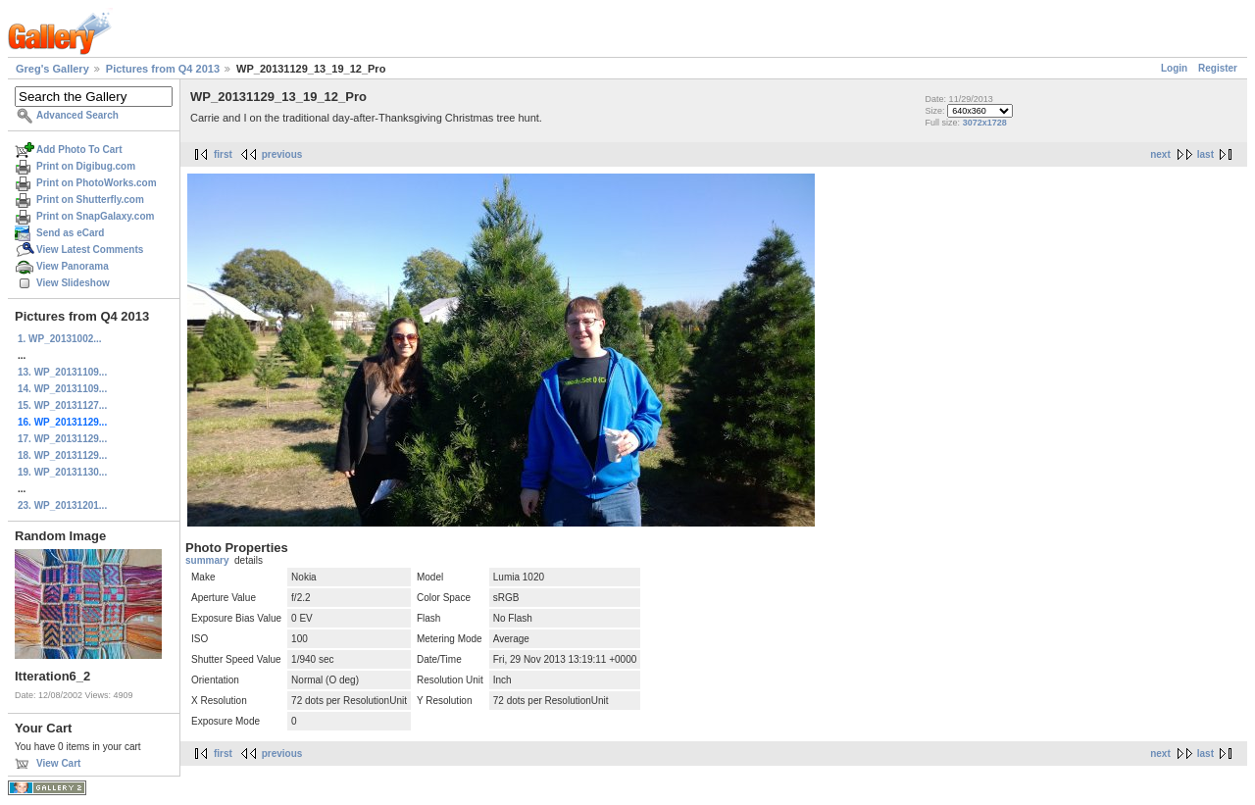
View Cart (58, 763)
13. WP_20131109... (62, 372)
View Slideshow (73, 282)
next (1160, 154)
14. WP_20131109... (62, 388)
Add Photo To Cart (79, 149)
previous (282, 154)
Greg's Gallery (52, 69)
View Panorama (72, 266)
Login (1174, 68)
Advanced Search (77, 115)
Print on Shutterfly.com (90, 199)
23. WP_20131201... (62, 505)
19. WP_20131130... (62, 472)
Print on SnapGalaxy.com (95, 216)
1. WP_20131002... (60, 338)
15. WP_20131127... (62, 405)
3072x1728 (985, 122)
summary (206, 560)
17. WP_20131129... (62, 438)
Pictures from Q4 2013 (163, 69)
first (223, 154)
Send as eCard (70, 232)
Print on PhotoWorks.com (96, 182)
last (1205, 154)
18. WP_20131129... (62, 455)
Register (1217, 68)
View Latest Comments (89, 249)
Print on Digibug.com (85, 166)
